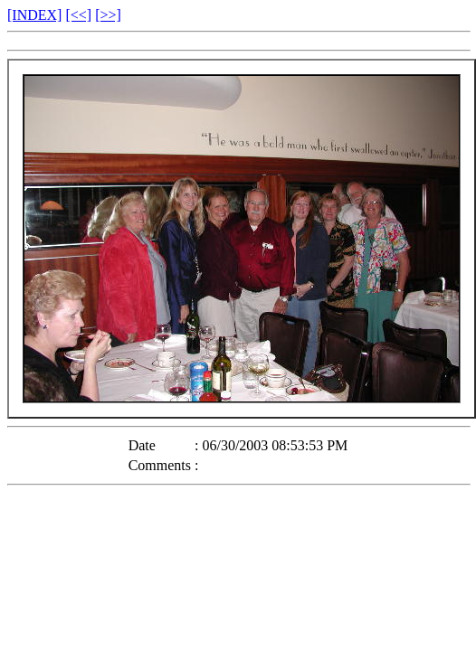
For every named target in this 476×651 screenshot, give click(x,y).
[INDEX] (34, 15)
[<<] (78, 15)
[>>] (108, 15)
